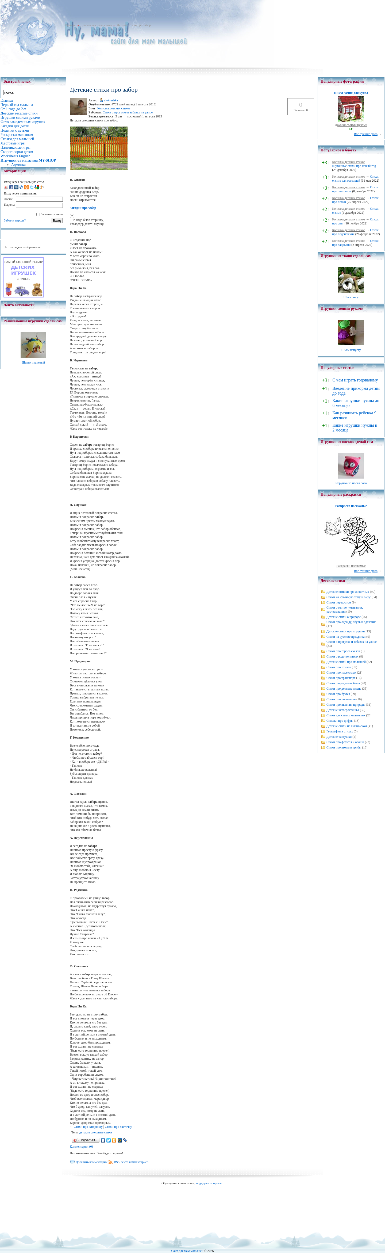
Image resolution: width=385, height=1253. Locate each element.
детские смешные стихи (95, 1132)
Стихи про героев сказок (343, 651)
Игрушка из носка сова (351, 483)
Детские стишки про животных (347, 592)
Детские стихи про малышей (346, 662)
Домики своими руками (351, 125)
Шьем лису (351, 297)
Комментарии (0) (81, 1146)
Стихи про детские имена (343, 688)
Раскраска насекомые (351, 506)
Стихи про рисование (341, 699)
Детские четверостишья (342, 710)
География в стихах (339, 731)
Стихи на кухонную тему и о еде (348, 597)
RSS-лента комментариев (131, 1162)
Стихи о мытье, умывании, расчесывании (344, 609)
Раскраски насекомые (351, 566)
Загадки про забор (83, 208)
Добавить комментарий (91, 1162)
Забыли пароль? (15, 220)
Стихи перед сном (338, 602)
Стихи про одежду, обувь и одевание (351, 622)
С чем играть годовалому (355, 380)
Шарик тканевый (33, 362)
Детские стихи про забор (134, 25)
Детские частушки (339, 737)
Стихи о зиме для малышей (355, 178)
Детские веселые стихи (96, 25)
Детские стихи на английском (346, 726)
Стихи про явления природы (345, 704)
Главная (70, 25)
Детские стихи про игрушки (345, 631)
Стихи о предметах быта (343, 683)
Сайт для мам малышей (187, 1251)
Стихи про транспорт (340, 678)
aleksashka (111, 100)
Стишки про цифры (339, 721)
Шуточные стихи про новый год (354, 166)
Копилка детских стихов (113, 108)
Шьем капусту (351, 350)
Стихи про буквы (338, 694)
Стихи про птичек (338, 667)
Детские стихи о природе (343, 617)
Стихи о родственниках (342, 656)
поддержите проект (209, 1183)
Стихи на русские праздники (345, 637)
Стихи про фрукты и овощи (345, 742)
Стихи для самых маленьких (345, 715)
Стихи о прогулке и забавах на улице (127, 112)
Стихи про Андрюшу (88, 1127)
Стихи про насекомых (341, 672)
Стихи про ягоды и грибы (343, 747)
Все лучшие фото (366, 134)
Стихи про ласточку (118, 1127)
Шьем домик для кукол (351, 93)
